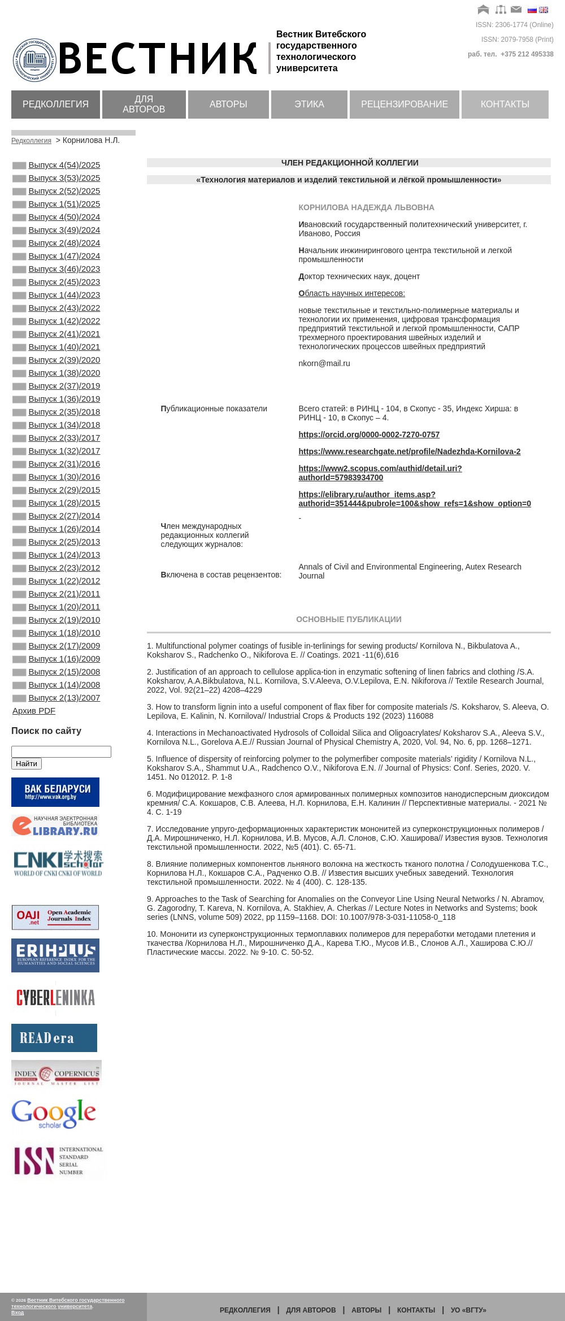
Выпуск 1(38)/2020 (56, 410)
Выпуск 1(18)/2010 (56, 715)
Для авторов (144, 104)
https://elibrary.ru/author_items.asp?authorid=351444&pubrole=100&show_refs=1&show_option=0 (415, 499)
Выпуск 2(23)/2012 (56, 639)
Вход (17, 1312)
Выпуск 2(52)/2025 (56, 196)
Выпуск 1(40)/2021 (56, 379)
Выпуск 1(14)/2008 (56, 776)
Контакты (505, 104)
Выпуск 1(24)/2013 (56, 623)
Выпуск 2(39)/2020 (56, 395)
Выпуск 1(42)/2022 (56, 349)
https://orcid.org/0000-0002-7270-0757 (369, 434)
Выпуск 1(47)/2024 (56, 273)
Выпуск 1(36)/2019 (56, 440)
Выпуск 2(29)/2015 (56, 547)
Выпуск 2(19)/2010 (56, 700)
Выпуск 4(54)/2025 (56, 166)
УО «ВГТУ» (468, 1310)
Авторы (228, 104)
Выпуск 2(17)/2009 (56, 730)
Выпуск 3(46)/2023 (56, 288)
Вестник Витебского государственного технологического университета (68, 1303)
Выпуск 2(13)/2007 (56, 791)
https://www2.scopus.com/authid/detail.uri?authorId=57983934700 (380, 473)
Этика (309, 104)
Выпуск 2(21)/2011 (56, 669)
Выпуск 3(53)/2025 (56, 181)
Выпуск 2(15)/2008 (56, 761)
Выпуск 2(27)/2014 (56, 578)
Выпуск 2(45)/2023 (56, 303)
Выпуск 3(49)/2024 (56, 242)
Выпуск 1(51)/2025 (56, 212)
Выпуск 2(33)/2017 (56, 486)
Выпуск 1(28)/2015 (56, 562)
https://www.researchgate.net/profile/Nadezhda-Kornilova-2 (410, 451)
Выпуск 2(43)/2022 (56, 334)
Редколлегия (56, 104)
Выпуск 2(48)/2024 (56, 257)
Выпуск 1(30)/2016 (56, 532)
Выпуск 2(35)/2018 (56, 456)
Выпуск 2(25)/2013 (56, 608)
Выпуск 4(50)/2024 (56, 227)
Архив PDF (33, 805)
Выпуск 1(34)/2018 (56, 471)
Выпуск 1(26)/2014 (56, 593)
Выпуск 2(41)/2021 (56, 364)
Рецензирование (404, 104)
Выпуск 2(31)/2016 (56, 517)
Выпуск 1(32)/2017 (56, 501)
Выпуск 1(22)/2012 (56, 654)
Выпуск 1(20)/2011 (56, 684)
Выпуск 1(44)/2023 (56, 318)
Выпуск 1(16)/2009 (56, 745)
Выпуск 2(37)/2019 (56, 425)
